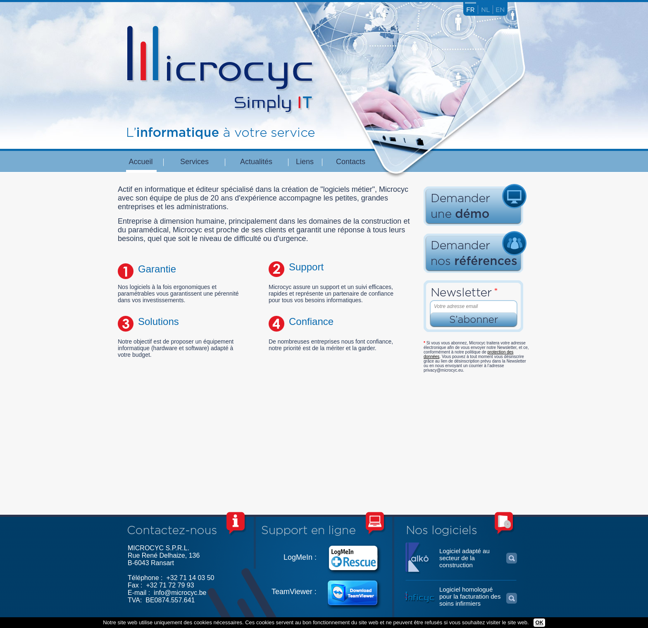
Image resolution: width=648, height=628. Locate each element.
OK (539, 622)
